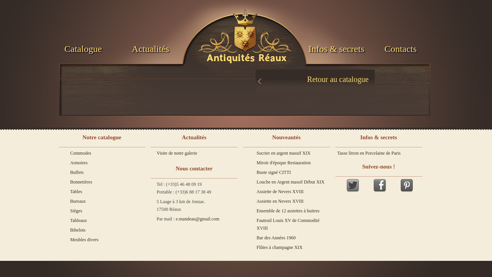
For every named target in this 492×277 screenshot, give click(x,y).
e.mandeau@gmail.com (197, 219)
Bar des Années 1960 (276, 237)
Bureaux (78, 201)
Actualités (150, 49)
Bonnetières (81, 182)
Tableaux (78, 220)
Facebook (379, 185)
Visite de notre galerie (177, 153)
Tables (76, 191)
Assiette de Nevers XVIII (280, 191)
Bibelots (78, 230)
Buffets (77, 172)
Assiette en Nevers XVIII (280, 201)
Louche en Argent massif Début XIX (291, 182)
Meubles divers (84, 239)
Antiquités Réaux (246, 58)
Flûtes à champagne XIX (280, 247)
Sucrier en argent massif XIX (284, 153)
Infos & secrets (336, 49)
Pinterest (406, 185)
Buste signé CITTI (274, 172)
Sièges (76, 211)
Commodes (80, 153)
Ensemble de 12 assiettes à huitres (288, 211)
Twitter (353, 185)
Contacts (400, 49)
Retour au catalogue (338, 79)
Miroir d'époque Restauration (284, 162)
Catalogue (83, 49)
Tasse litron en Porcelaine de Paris (369, 153)
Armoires (79, 162)
